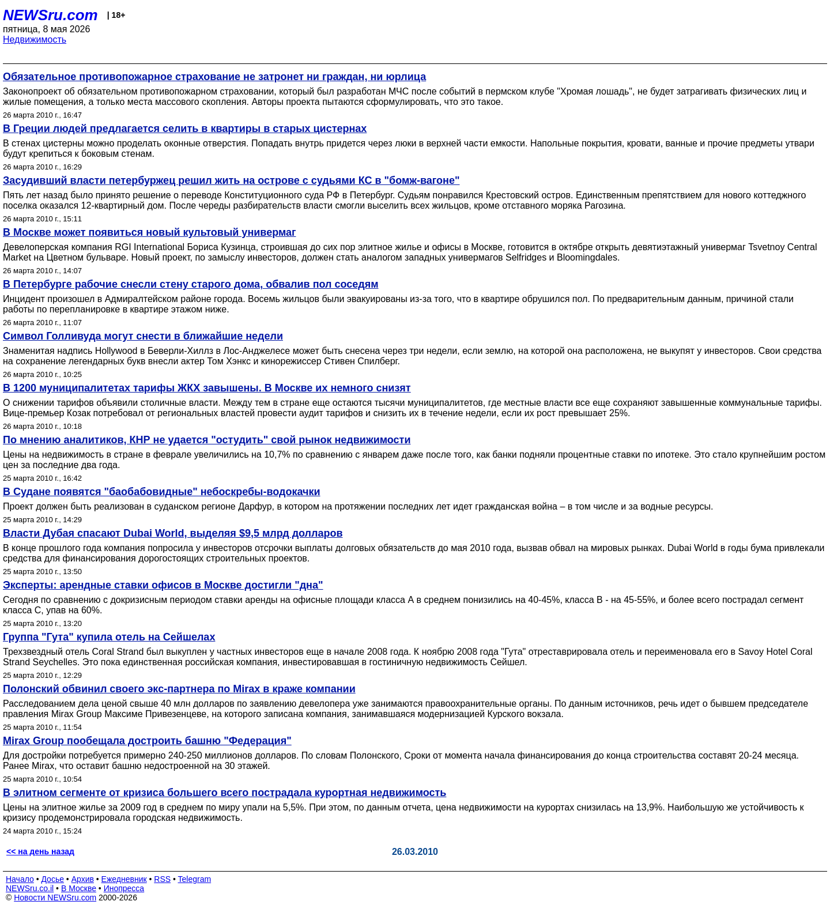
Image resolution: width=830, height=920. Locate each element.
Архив (82, 879)
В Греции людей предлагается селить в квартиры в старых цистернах (185, 128)
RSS (162, 879)
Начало (20, 879)
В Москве (78, 888)
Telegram (195, 879)
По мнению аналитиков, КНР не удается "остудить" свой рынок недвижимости (206, 440)
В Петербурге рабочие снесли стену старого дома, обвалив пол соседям (191, 284)
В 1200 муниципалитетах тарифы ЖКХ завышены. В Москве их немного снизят (207, 388)
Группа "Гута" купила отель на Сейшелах (109, 637)
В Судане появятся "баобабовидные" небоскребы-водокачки (161, 491)
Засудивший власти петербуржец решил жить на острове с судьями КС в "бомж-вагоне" (231, 180)
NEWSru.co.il (30, 888)
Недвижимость (34, 39)
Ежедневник (124, 879)
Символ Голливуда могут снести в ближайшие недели (143, 336)
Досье (52, 879)
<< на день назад (40, 851)
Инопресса (124, 888)
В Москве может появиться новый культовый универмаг (149, 232)
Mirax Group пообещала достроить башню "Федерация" (147, 740)
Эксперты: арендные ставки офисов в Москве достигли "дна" (163, 585)
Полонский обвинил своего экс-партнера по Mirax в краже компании (179, 689)
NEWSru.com (50, 15)
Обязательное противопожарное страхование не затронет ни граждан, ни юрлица (214, 76)
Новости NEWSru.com (55, 897)
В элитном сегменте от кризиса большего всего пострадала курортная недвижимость (224, 792)
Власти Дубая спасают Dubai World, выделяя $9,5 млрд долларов (173, 533)
